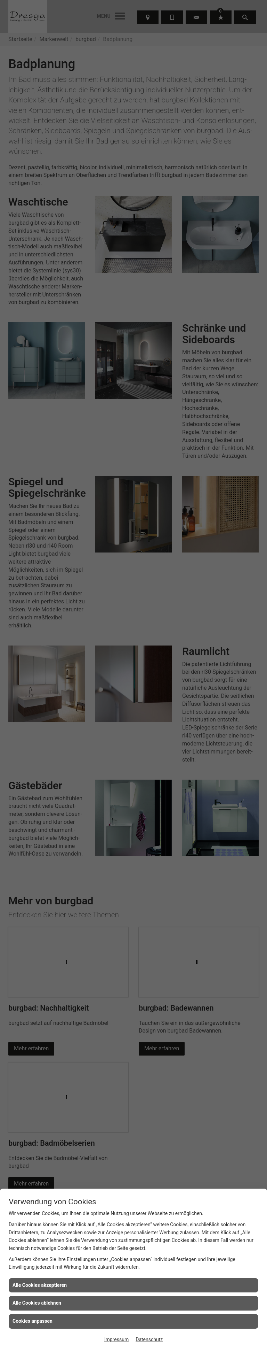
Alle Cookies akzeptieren (40, 1285)
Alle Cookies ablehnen (37, 1303)
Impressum (116, 1339)
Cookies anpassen (32, 1321)
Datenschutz (149, 1339)
